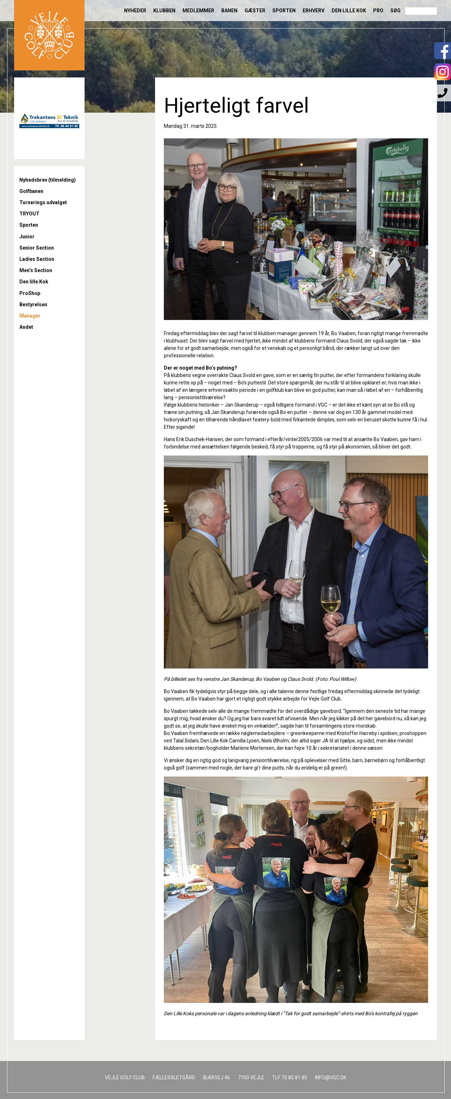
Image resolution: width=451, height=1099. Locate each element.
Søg (395, 10)
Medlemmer (198, 10)
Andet (26, 327)
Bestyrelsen (33, 304)
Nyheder (135, 10)
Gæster (255, 10)
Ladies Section (36, 259)
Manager (30, 316)
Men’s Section (35, 270)
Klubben (164, 10)
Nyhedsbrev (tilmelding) (47, 180)
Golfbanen (31, 191)
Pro (378, 10)
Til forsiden (49, 35)
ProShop (29, 293)
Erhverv (314, 10)
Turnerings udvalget (43, 202)
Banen (229, 10)
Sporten (284, 10)
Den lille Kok (349, 10)
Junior (27, 236)
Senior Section (36, 248)
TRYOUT (29, 213)
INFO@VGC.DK (330, 1077)
